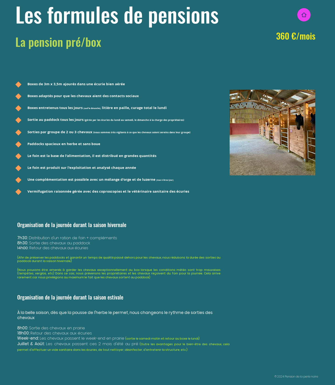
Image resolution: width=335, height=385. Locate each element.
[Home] (304, 14)
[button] (272, 132)
